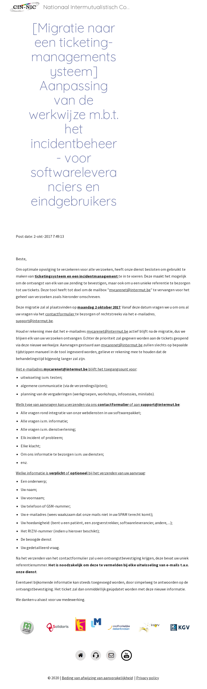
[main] (73, 114)
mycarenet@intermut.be (130, 289)
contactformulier (60, 313)
